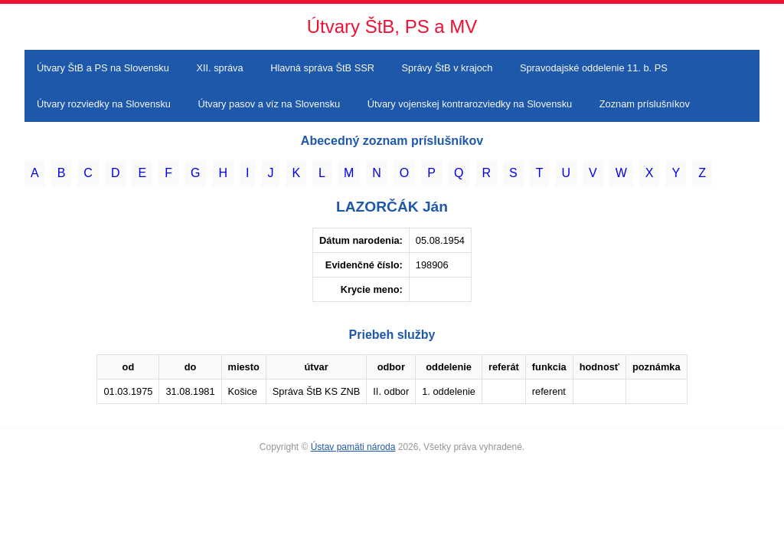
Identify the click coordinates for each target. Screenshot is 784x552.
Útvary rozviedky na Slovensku (104, 104)
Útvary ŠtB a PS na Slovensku (103, 68)
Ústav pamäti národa (353, 447)
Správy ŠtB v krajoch (447, 68)
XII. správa (219, 68)
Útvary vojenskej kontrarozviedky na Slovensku (470, 104)
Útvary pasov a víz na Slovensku (269, 104)
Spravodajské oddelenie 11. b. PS (594, 68)
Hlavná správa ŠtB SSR (322, 68)
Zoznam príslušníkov (644, 104)
